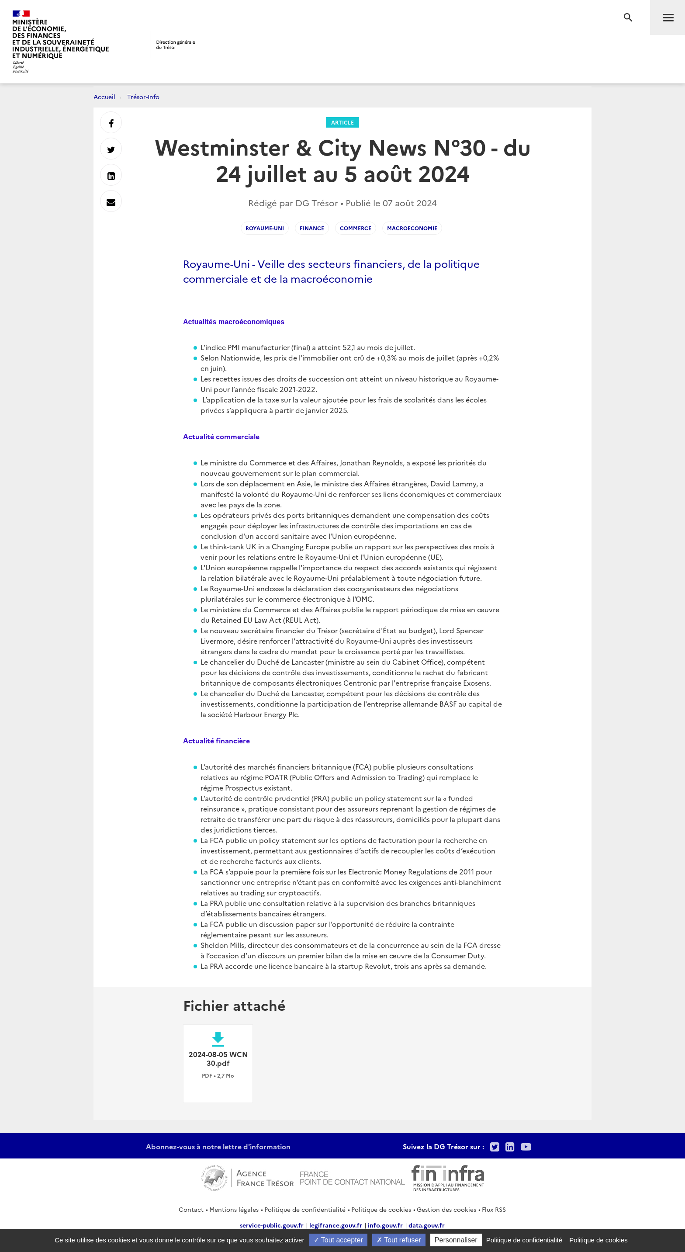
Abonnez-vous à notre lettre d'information (218, 1146)
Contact (191, 1209)
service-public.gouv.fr (272, 1225)
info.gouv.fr (385, 1225)
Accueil (104, 96)
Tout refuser (399, 1240)
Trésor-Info (143, 96)
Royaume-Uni (265, 228)
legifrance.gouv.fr (335, 1225)
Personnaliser (456, 1240)
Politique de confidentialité (305, 1209)
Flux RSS (494, 1209)
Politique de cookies (381, 1209)
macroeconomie (412, 228)
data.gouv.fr (426, 1225)
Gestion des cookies (446, 1209)
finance (312, 228)
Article (342, 122)
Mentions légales (234, 1209)
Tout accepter (338, 1240)
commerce (355, 228)
